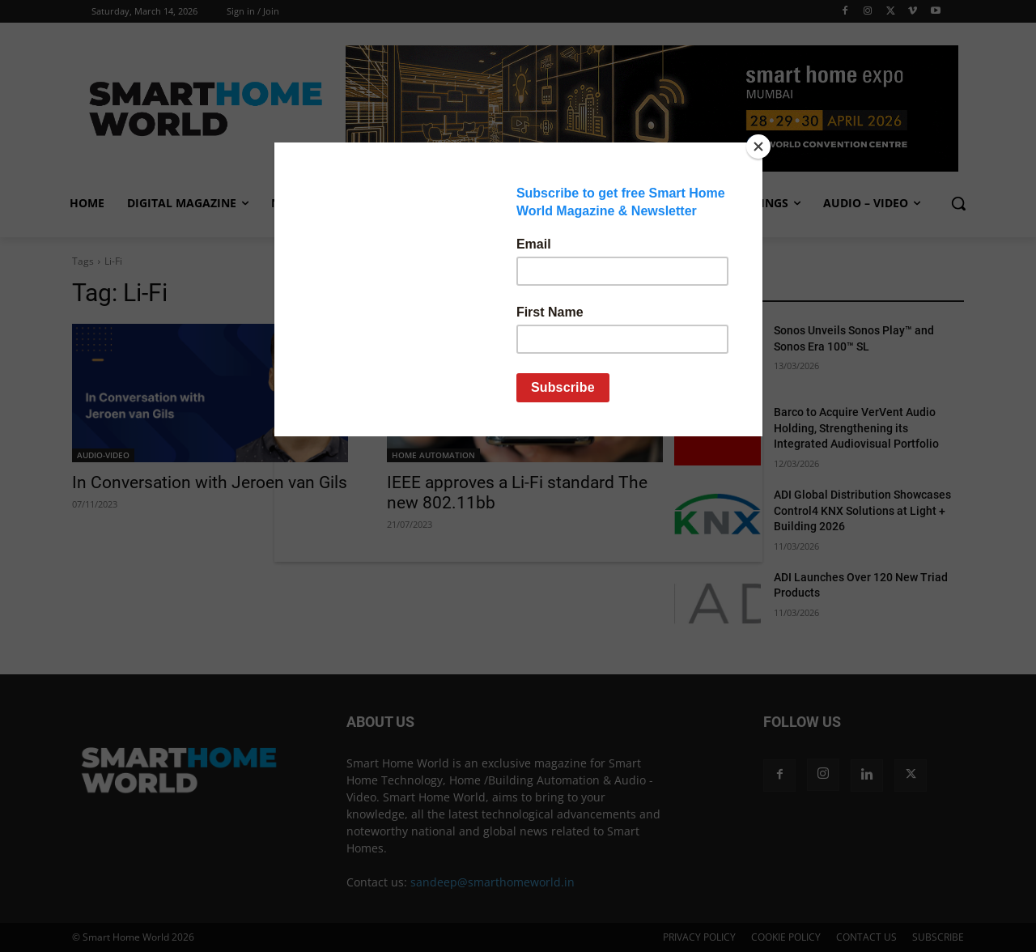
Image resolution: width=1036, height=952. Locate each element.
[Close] (758, 146)
